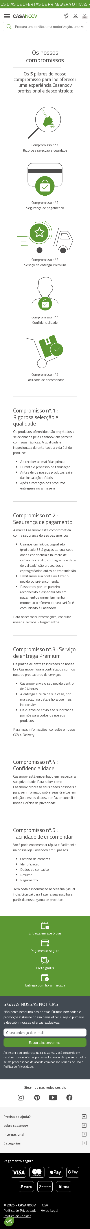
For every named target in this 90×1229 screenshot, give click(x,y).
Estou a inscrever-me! (45, 1042)
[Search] (49, 26)
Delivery (29, 734)
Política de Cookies (17, 1215)
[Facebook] (69, 1098)
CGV (16, 734)
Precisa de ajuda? (17, 1116)
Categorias (12, 1143)
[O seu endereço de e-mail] (45, 1032)
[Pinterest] (37, 1098)
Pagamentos (49, 622)
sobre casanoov (16, 1125)
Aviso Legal (49, 1210)
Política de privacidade (39, 802)
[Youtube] (53, 1098)
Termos (31, 622)
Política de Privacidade (20, 1210)
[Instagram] (20, 1098)
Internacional (14, 1134)
